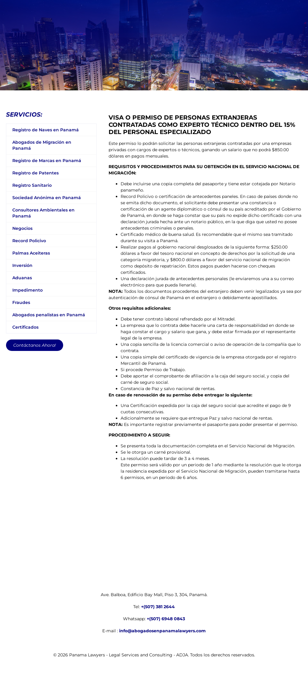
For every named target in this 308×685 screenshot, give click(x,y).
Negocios (22, 228)
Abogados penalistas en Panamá (48, 314)
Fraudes (21, 302)
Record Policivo (29, 240)
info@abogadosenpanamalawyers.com (162, 630)
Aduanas (22, 277)
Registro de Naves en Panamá (45, 130)
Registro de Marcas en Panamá (46, 160)
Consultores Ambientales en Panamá (43, 213)
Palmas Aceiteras (31, 253)
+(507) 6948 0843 (166, 618)
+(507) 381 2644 (158, 606)
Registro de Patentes (35, 173)
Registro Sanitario (32, 185)
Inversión (22, 265)
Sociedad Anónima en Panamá (46, 197)
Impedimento (27, 290)
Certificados (25, 327)
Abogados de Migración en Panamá (41, 145)
